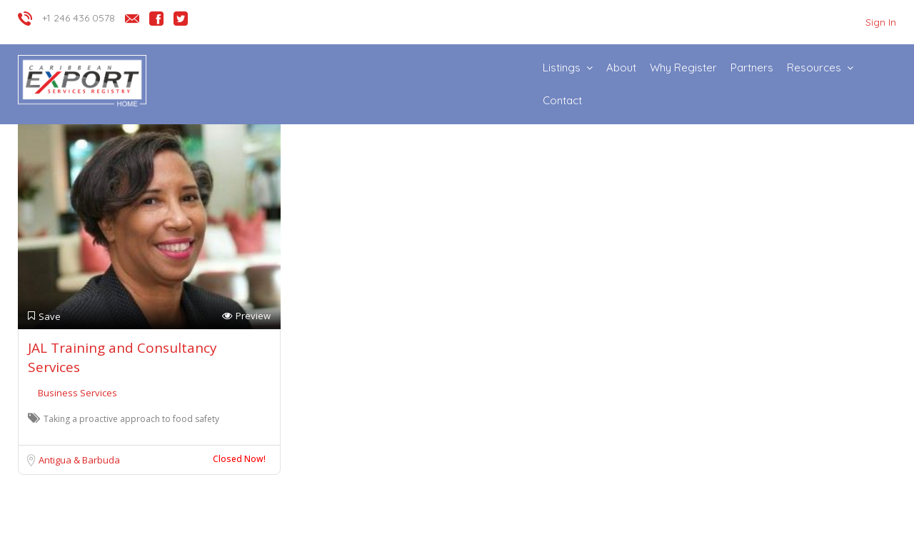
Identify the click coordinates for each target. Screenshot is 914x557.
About (621, 67)
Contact (562, 100)
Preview (246, 316)
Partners (751, 67)
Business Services (77, 392)
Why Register (683, 67)
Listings (562, 67)
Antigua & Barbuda (79, 459)
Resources (814, 67)
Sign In (880, 22)
